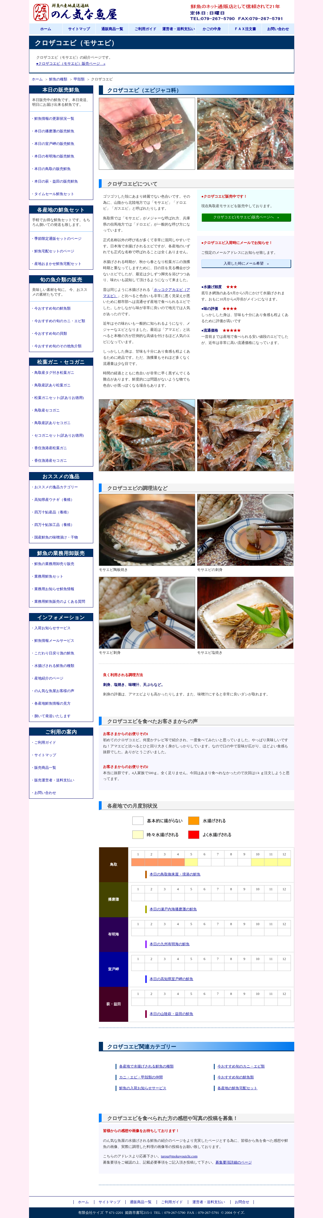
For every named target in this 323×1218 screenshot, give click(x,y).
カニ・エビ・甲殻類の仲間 (141, 1077)
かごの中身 (212, 29)
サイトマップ (79, 29)
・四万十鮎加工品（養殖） (52, 525)
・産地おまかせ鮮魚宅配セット (56, 264)
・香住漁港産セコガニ (49, 461)
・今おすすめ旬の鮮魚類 (51, 308)
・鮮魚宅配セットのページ (52, 251)
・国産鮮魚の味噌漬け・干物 (54, 537)
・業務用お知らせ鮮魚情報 (52, 589)
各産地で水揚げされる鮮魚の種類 (146, 1066)
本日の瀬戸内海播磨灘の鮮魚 (173, 909)
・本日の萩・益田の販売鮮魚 (54, 181)
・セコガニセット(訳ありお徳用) (57, 435)
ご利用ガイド (145, 29)
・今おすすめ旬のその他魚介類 (56, 346)
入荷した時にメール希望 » (246, 263)
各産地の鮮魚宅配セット (237, 1088)
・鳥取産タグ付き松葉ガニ (52, 373)
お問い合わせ (278, 29)
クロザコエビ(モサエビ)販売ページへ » (246, 217)
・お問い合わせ (43, 793)
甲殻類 (79, 79)
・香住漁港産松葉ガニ (49, 448)
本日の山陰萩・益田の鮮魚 (171, 1014)
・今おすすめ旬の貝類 (49, 334)
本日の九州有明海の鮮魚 (170, 944)
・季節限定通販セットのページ (56, 239)
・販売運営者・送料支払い (52, 780)
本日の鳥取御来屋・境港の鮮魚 (175, 874)
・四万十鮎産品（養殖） (51, 512)
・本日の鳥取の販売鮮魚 (51, 169)
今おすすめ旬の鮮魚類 (235, 1077)
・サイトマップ (43, 755)
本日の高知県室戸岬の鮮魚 (171, 979)
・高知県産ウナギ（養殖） (52, 500)
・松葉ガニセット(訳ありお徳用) (57, 398)
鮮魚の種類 (58, 79)
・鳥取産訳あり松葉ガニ (51, 385)
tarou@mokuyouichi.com (179, 1156)
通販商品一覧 (112, 29)
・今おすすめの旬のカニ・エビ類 (58, 321)
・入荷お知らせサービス (51, 628)
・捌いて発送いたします (51, 716)
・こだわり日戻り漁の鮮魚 (52, 653)
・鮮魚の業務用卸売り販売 (52, 564)
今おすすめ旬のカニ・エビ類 (241, 1066)
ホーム (45, 29)
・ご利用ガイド (43, 743)
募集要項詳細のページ (234, 1162)
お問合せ (242, 1202)
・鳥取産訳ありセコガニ (51, 423)
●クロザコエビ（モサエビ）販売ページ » (71, 64)
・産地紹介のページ (47, 678)
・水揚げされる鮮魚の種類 (52, 666)
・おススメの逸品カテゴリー (54, 487)
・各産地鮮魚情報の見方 (51, 703)
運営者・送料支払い (178, 29)
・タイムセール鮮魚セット (52, 194)
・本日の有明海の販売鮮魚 (52, 156)
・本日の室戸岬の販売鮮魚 (52, 144)
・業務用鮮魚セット (47, 576)
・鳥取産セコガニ (45, 410)
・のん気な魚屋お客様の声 (52, 691)
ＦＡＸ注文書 (245, 29)
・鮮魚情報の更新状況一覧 (52, 119)
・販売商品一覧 (43, 768)
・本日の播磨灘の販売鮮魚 (52, 131)
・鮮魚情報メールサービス (52, 641)
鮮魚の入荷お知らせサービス (142, 1088)
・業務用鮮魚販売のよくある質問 (58, 602)
